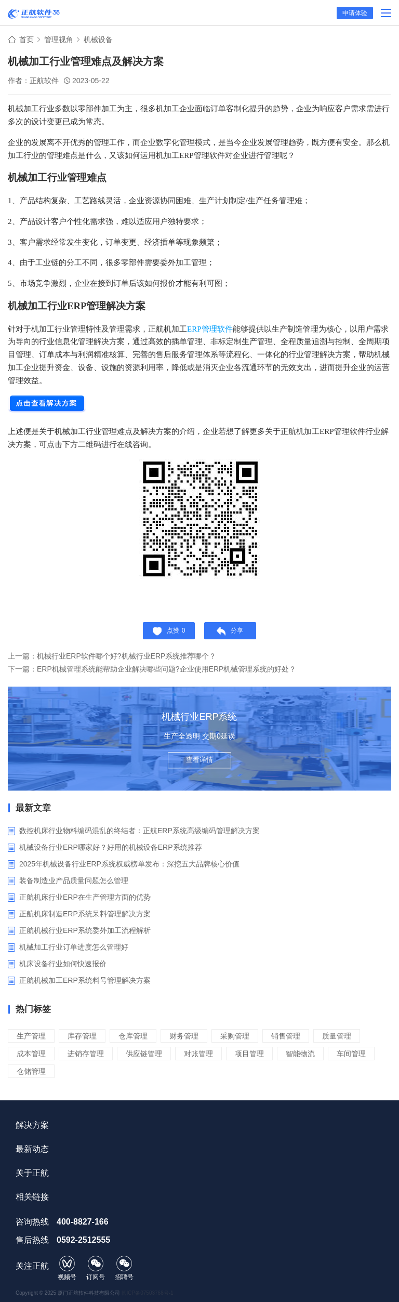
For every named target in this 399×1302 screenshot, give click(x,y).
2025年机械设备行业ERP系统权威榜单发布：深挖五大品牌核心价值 (129, 864)
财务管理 (183, 1036)
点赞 (169, 631)
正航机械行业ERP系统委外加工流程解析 (85, 930)
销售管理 (285, 1036)
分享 (230, 631)
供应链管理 (144, 1053)
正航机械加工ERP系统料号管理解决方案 (85, 980)
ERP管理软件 (210, 329)
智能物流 (300, 1053)
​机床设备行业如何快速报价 (63, 963)
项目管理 (249, 1053)
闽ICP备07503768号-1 (148, 1293)
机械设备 (98, 39)
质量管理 (336, 1036)
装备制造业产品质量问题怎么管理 (73, 880)
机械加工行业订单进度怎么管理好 (73, 947)
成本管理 (31, 1053)
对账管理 (198, 1053)
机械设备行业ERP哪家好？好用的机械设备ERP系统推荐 (110, 847)
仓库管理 (133, 1036)
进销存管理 (86, 1053)
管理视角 (58, 39)
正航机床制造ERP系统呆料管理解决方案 (85, 914)
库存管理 (82, 1036)
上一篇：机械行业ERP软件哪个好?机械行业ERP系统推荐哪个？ (112, 656)
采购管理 (234, 1036)
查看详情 (199, 760)
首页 (26, 39)
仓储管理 (31, 1071)
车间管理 (351, 1053)
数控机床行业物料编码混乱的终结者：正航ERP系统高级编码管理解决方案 (139, 830)
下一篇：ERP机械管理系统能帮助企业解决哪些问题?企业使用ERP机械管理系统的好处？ (152, 669)
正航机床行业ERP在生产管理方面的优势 (85, 897)
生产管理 (31, 1036)
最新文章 (33, 808)
